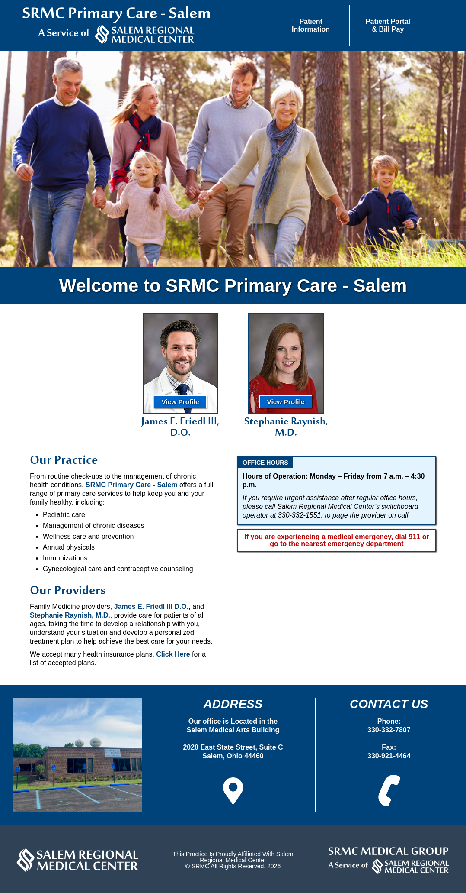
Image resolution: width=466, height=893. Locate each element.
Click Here (173, 655)
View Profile (180, 402)
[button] (311, 25)
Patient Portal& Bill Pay (388, 25)
